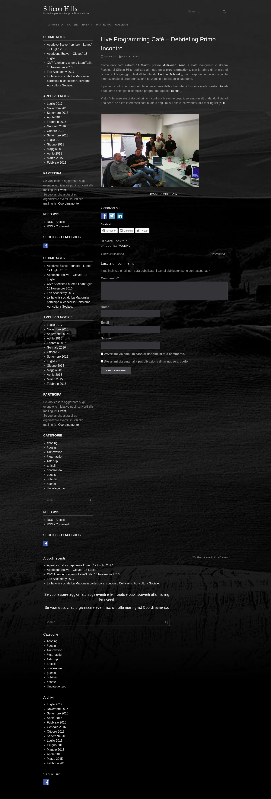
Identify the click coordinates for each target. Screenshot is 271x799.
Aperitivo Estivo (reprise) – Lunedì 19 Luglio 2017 (80, 565)
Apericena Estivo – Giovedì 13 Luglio (71, 569)
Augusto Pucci (131, 56)
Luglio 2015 (54, 140)
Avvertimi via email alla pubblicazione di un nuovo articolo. (146, 361)
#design (52, 447)
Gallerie (121, 24)
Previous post (113, 254)
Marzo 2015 (55, 158)
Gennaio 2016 (56, 126)
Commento (110, 278)
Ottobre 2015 (55, 130)
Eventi (87, 24)
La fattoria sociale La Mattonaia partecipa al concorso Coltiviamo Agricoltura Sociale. (68, 81)
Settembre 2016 (57, 112)
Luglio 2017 (54, 103)
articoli (51, 465)
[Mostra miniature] (164, 193)
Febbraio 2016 (56, 121)
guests (51, 474)
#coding (125, 245)
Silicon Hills (60, 8)
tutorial (222, 86)
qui (222, 103)
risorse (51, 483)
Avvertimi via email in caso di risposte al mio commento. (144, 354)
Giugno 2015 (55, 144)
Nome (105, 307)
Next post (218, 254)
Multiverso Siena (173, 65)
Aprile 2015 (54, 153)
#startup (52, 461)
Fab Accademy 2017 (60, 71)
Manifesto (55, 24)
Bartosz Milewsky (170, 74)
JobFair (52, 479)
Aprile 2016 (54, 117)
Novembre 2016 (57, 108)
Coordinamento (68, 203)
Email (105, 322)
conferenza (54, 470)
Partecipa (103, 24)
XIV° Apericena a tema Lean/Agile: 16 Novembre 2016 (83, 574)
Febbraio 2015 (56, 162)
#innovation (54, 452)
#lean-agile (54, 456)
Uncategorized (56, 488)
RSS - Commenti (58, 226)
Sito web (107, 338)
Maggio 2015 (55, 149)
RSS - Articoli (56, 221)
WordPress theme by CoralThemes (210, 557)
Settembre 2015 (57, 135)
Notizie (72, 24)
